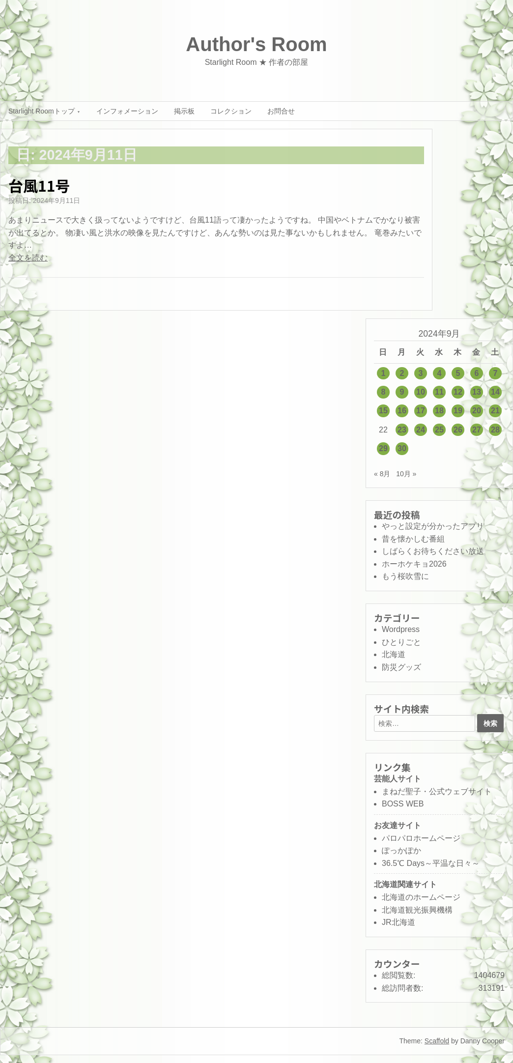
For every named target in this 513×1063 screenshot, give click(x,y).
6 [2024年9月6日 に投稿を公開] (477, 373)
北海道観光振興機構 (417, 910)
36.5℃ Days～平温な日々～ (431, 863)
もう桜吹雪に (405, 576)
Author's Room (256, 44)
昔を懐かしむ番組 (413, 539)
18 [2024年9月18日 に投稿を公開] (439, 410)
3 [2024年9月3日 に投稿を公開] (421, 373)
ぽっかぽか (401, 850)
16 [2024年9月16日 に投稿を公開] (402, 410)
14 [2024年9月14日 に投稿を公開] (495, 392)
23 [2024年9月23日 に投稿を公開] (402, 430)
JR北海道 (398, 922)
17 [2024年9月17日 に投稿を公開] (420, 410)
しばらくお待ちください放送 (433, 551)
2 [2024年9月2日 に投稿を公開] (402, 373)
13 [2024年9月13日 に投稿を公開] (476, 392)
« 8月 (382, 474)
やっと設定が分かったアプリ (433, 526)
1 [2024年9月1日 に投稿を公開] (383, 373)
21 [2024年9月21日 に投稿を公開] (495, 410)
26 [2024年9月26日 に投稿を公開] (458, 430)
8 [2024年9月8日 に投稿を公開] (383, 392)
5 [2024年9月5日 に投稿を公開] (458, 373)
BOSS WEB (403, 804)
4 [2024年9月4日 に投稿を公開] (439, 373)
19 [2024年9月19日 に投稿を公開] (458, 410)
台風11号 (39, 185)
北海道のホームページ (421, 897)
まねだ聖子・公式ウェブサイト (437, 791)
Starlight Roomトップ (41, 111)
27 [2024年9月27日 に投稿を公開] (476, 430)
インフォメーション (127, 111)
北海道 (393, 654)
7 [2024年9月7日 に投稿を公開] (495, 373)
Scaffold (437, 1041)
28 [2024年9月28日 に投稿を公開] (495, 430)
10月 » (406, 474)
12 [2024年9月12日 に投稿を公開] (458, 392)
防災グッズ (401, 667)
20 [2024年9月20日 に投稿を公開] (476, 410)
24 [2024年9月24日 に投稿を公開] (420, 430)
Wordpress (401, 629)
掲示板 (184, 111)
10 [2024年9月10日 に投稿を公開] (420, 392)
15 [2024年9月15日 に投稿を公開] (383, 410)
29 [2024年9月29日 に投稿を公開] (383, 448)
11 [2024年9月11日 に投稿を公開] (439, 392)
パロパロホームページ (421, 838)
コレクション (231, 111)
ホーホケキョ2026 (414, 564)
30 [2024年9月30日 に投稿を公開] (402, 448)
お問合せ (281, 111)
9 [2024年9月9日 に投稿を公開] (402, 392)
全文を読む (28, 258)
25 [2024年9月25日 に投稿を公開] (439, 430)
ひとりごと (401, 642)
